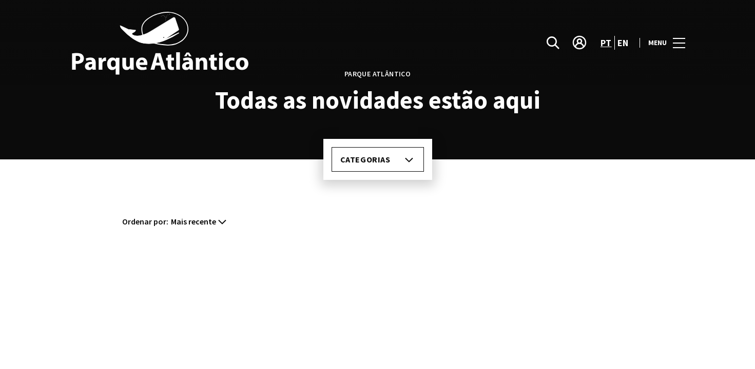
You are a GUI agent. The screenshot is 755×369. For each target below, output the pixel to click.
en (619, 42)
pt (601, 42)
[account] (574, 43)
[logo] (224, 42)
